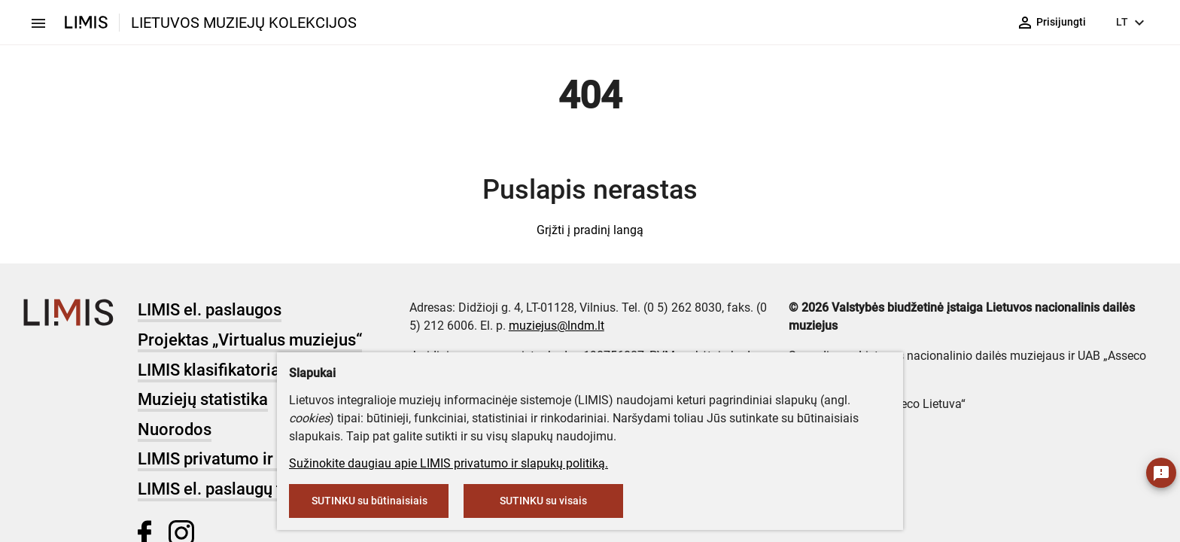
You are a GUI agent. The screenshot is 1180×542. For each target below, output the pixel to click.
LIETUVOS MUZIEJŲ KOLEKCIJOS (244, 23)
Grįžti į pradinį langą (590, 230)
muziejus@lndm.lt (556, 325)
